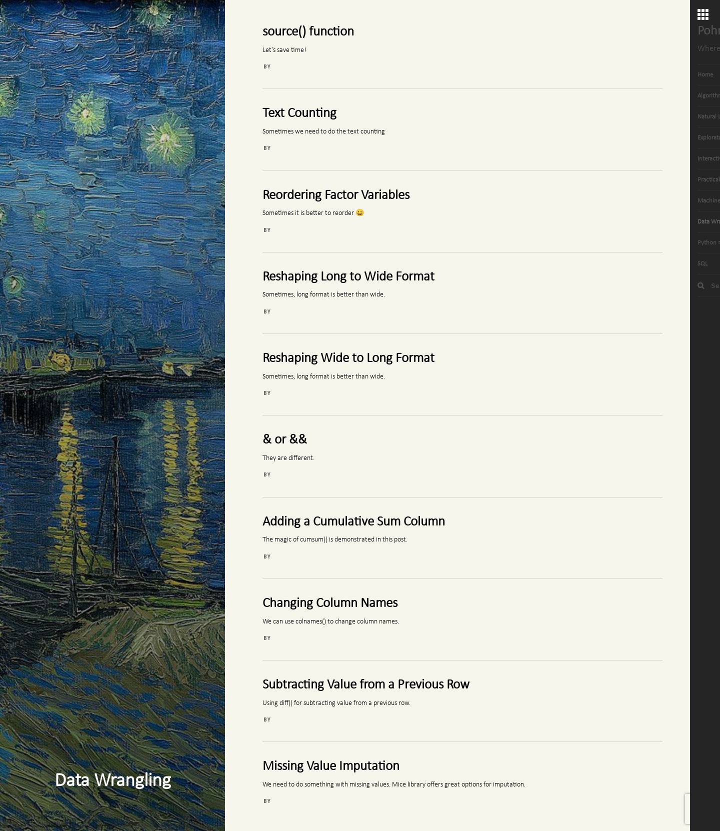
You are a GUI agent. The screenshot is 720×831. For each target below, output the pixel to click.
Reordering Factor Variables (336, 195)
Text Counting (299, 113)
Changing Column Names (330, 603)
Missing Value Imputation (331, 767)
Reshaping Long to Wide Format (348, 277)
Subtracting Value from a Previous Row (366, 685)
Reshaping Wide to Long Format (348, 359)
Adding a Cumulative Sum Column (353, 522)
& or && (284, 440)
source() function (308, 32)
